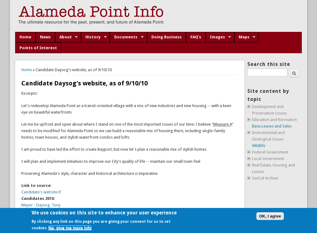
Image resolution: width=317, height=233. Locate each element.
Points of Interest (38, 47)
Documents (127, 37)
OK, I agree (270, 216)
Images (218, 37)
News (45, 37)
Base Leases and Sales (272, 126)
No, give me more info (69, 228)
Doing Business (166, 37)
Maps (245, 37)
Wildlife (258, 145)
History (94, 37)
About (66, 37)
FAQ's (195, 37)
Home (25, 37)
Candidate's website (41, 192)
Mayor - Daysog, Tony (40, 205)
